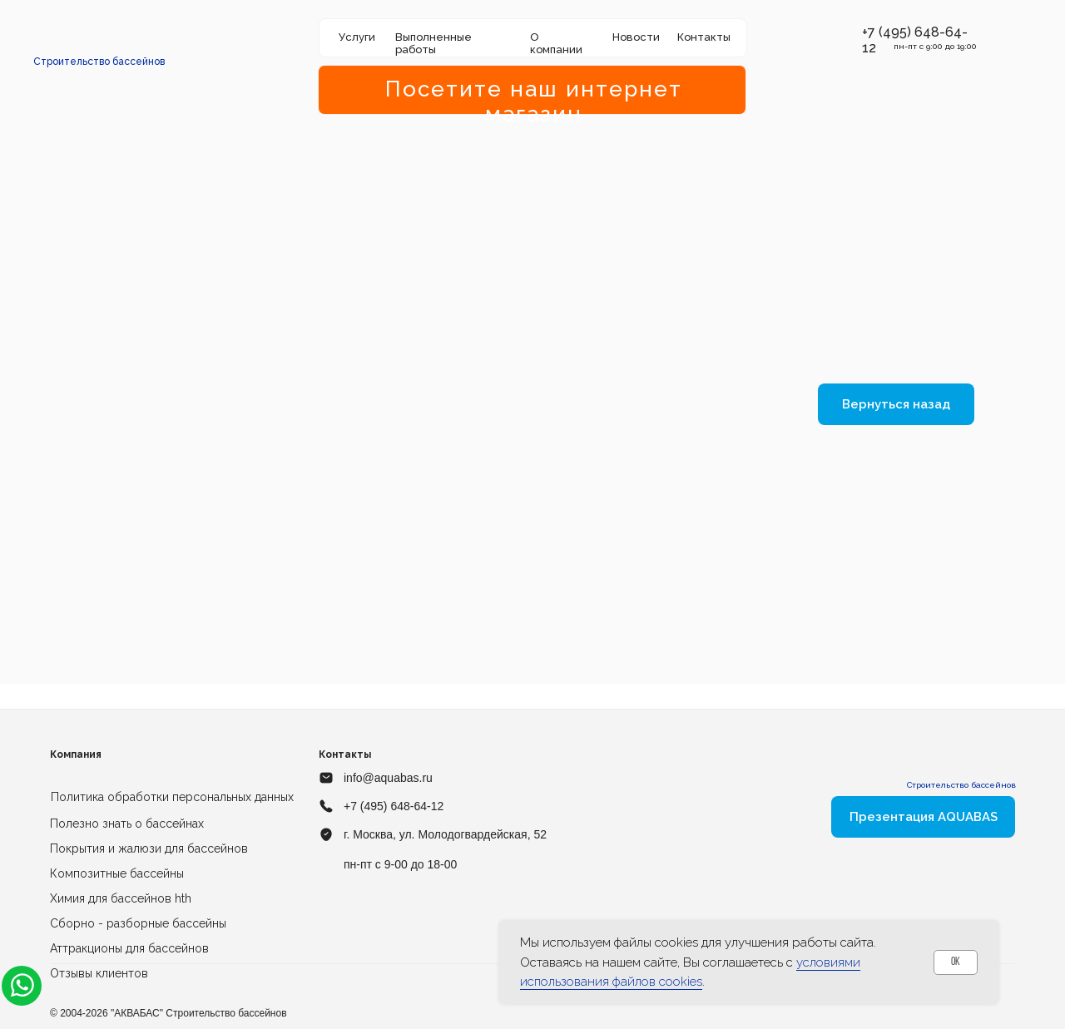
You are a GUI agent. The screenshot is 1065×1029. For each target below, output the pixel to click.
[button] (852, 32)
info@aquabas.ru (388, 777)
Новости (636, 37)
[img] (99, 37)
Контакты (704, 37)
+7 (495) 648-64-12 (393, 806)
